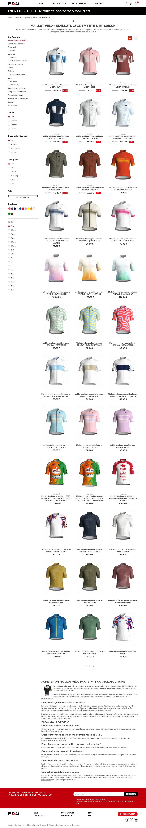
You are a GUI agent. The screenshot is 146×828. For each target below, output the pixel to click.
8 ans (13, 238)
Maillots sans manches (16, 44)
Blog (90, 813)
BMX (12, 168)
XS (12, 254)
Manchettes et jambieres (17, 88)
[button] (126, 3)
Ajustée (14, 144)
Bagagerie (11, 102)
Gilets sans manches (15, 64)
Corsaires (11, 54)
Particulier (39, 816)
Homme (14, 121)
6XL (12, 290)
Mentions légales (14, 825)
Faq (89, 816)
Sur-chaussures (13, 85)
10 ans (13, 242)
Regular (14, 152)
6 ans (13, 234)
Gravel (13, 172)
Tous (12, 117)
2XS (12, 250)
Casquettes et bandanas (17, 92)
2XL (12, 274)
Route (13, 180)
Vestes (10, 68)
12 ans (13, 246)
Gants (10, 78)
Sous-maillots (13, 47)
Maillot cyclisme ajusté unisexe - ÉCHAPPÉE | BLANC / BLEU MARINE (56, 241)
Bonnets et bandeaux (15, 95)
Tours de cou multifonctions (18, 98)
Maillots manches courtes (17, 40)
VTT (12, 184)
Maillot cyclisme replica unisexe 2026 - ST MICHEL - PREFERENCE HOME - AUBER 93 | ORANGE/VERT (90, 498)
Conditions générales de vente (34, 825)
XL (12, 270)
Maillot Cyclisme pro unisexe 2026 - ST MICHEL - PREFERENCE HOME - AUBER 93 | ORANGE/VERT (56, 498)
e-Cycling (14, 176)
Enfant (13, 129)
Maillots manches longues (17, 61)
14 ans (13, 230)
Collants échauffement (16, 74)
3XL (12, 278)
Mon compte (66, 816)
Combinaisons (13, 57)
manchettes (131, 714)
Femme (14, 125)
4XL (12, 282)
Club (36, 813)
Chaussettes (12, 81)
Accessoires (12, 105)
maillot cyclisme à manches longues (108, 716)
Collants (11, 71)
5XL (12, 286)
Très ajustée (15, 148)
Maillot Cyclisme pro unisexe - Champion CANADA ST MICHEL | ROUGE (123, 498)
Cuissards (11, 50)
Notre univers (67, 813)
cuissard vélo (130, 775)
